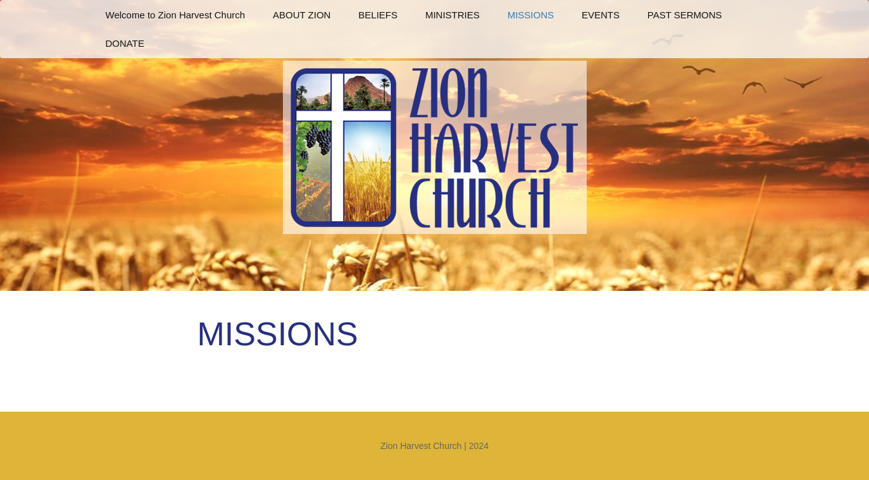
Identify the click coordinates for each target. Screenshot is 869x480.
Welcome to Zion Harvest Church (176, 14)
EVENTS (601, 14)
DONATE (125, 43)
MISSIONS (531, 14)
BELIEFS (377, 14)
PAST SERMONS (684, 14)
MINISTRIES (452, 14)
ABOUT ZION (301, 14)
